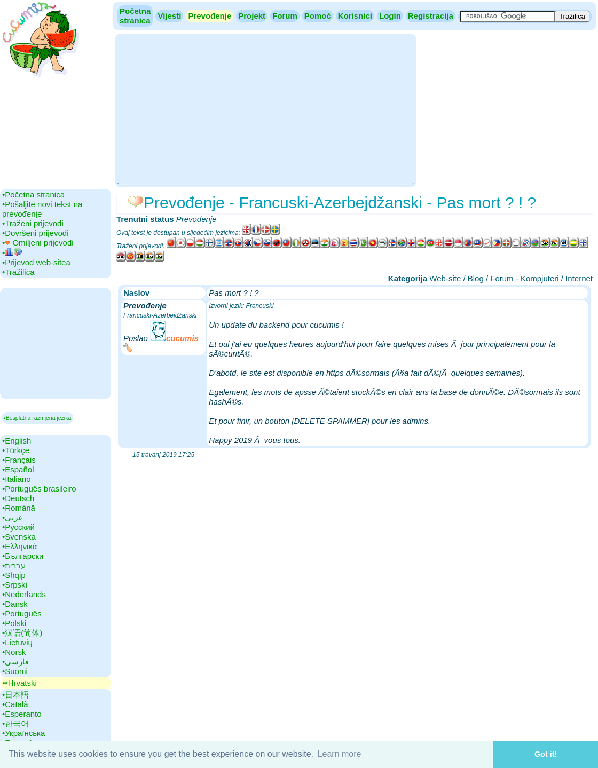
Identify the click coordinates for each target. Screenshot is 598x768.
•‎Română (18, 507)
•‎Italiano (16, 479)
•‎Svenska (19, 536)
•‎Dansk (15, 603)
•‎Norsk (14, 651)
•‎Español (18, 469)
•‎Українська (23, 733)
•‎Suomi (15, 671)
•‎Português (22, 613)
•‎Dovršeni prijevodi (35, 232)
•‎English (16, 440)
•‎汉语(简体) (22, 632)
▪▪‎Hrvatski (19, 682)
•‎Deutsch (18, 498)
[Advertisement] (265, 109)
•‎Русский (18, 527)
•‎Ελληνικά (19, 546)
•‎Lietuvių (17, 642)
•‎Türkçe (15, 450)
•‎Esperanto (22, 713)
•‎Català (15, 704)
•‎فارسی (15, 661)
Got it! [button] (545, 754)
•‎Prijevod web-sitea (36, 262)
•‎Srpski (14, 584)
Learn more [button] (339, 753)
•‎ (12, 252)
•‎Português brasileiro (39, 488)
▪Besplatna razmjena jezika (37, 418)
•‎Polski (14, 623)
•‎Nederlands (24, 594)
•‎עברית (14, 565)
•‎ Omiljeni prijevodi (38, 242)
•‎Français (19, 459)
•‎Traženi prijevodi (33, 223)
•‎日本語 (15, 694)
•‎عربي (12, 517)
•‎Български (23, 555)
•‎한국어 (15, 723)
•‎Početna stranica (33, 194)
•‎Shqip (14, 575)
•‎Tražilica (18, 271)
